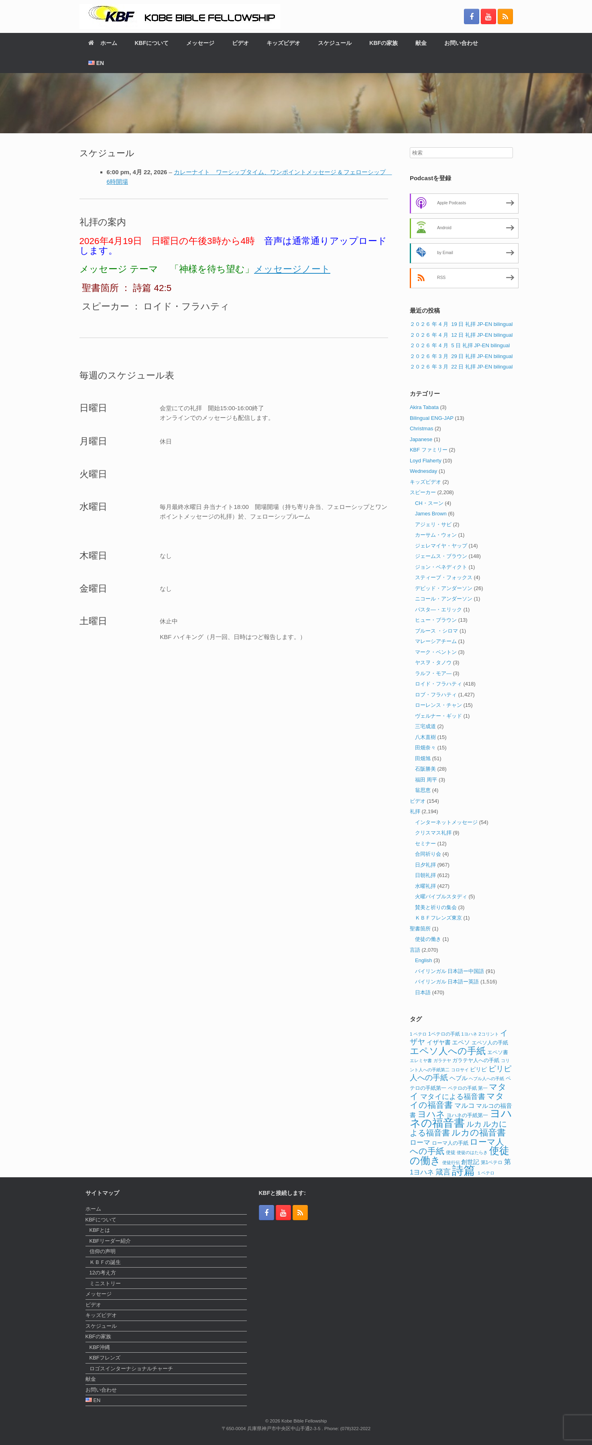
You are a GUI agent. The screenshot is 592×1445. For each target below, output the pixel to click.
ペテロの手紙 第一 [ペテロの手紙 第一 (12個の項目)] (468, 1088)
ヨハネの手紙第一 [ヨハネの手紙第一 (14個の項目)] (467, 1115)
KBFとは (100, 1230)
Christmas (421, 428)
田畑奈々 (425, 748)
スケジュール (335, 43)
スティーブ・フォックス (443, 577)
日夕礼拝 (425, 865)
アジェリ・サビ (433, 524)
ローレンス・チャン (438, 705)
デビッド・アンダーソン (443, 588)
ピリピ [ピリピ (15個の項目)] (478, 1069)
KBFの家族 (383, 43)
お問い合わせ (461, 43)
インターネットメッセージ (446, 822)
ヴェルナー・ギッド (438, 716)
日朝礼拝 (425, 875)
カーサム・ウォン (436, 535)
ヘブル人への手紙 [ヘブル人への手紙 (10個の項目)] (486, 1078)
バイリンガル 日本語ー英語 (447, 982)
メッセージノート (292, 269)
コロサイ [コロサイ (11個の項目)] (460, 1069)
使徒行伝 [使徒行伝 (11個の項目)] (451, 1162)
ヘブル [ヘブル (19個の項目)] (459, 1078)
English (423, 960)
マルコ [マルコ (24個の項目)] (464, 1105)
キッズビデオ (283, 43)
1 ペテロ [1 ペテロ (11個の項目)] (418, 1034)
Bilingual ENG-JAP (432, 418)
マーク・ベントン (436, 652)
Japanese (421, 439)
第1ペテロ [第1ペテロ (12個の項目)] (492, 1162)
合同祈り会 (428, 854)
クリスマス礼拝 (433, 833)
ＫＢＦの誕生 (105, 1262)
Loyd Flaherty (425, 461)
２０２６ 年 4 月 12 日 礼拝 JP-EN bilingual (461, 335)
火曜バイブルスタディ (441, 896)
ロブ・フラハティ (436, 695)
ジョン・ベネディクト (441, 567)
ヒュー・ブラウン (436, 620)
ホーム (102, 43)
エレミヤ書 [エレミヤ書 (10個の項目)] (421, 1060)
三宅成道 (425, 726)
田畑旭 (423, 758)
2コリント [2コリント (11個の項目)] (488, 1034)
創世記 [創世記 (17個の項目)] (470, 1162)
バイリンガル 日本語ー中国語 (449, 971)
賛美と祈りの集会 (436, 907)
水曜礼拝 (425, 886)
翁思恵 (423, 790)
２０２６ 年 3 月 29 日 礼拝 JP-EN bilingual (461, 356)
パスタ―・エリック (438, 609)
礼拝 (415, 811)
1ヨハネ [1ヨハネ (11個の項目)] (469, 1034)
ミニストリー (105, 1283)
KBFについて (152, 43)
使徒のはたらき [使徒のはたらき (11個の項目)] (472, 1152)
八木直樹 (425, 737)
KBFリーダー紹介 (110, 1241)
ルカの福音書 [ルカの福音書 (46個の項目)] (479, 1133)
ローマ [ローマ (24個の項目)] (420, 1142)
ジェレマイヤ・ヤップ (441, 546)
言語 (415, 950)
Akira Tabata (424, 407)
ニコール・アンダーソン (443, 599)
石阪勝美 (425, 769)
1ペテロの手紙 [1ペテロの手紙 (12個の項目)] (444, 1034)
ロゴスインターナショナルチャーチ (131, 1369)
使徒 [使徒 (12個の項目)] (451, 1152)
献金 (421, 43)
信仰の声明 (103, 1251)
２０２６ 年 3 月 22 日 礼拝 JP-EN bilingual (461, 367)
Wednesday (423, 471)
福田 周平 (426, 780)
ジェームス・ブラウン (441, 556)
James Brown (431, 514)
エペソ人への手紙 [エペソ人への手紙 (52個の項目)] (448, 1051)
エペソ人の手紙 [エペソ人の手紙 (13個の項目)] (490, 1043)
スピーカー (423, 492)
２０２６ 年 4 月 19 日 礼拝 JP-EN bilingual (461, 324)
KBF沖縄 (100, 1347)
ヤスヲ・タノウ (433, 662)
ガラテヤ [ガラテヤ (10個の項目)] (442, 1060)
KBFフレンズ (105, 1358)
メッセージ (200, 43)
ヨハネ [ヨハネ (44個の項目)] (431, 1114)
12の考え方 (103, 1273)
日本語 (423, 992)
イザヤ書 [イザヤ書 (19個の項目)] (439, 1042)
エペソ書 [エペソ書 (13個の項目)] (497, 1052)
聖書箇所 (420, 929)
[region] (296, 103)
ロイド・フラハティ (438, 684)
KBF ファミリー (429, 450)
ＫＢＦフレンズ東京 (438, 918)
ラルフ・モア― (433, 673)
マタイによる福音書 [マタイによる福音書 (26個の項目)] (452, 1097)
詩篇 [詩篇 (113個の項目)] (463, 1170)
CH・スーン (429, 503)
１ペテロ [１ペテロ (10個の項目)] (485, 1172)
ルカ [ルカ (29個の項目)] (474, 1124)
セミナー (425, 844)
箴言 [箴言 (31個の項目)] (443, 1172)
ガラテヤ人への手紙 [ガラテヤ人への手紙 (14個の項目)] (475, 1060)
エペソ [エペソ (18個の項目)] (461, 1042)
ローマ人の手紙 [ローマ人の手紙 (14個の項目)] (450, 1143)
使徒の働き (428, 939)
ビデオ (240, 43)
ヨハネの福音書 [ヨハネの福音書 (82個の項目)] (461, 1118)
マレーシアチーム (436, 641)
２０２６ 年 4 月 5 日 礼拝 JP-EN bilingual (460, 345)
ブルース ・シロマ (436, 631)
